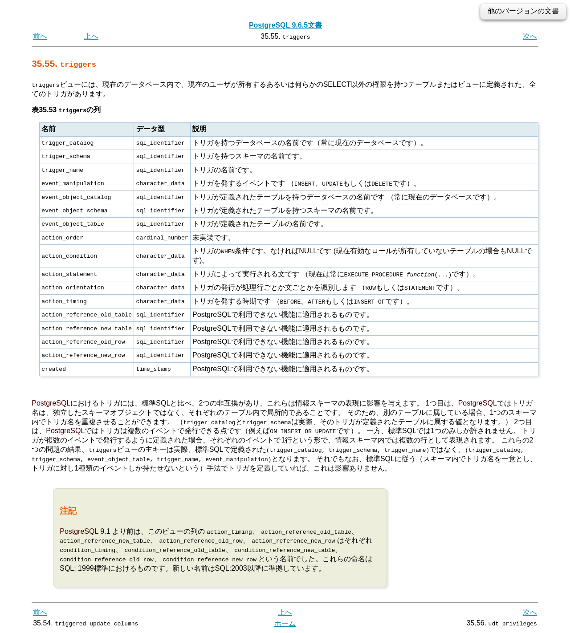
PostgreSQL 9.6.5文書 (285, 25)
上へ (91, 36)
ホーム (285, 623)
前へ (40, 36)
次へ (530, 36)
